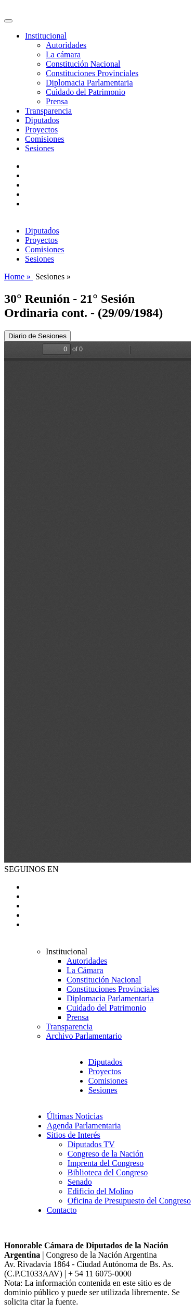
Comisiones (44, 138)
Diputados (42, 120)
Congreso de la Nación (106, 1153)
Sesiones (39, 148)
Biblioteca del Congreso (108, 1172)
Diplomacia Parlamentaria (89, 82)
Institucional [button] (46, 35)
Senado (80, 1181)
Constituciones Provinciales (92, 73)
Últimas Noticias (75, 1116)
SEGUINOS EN (31, 869)
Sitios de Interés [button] (73, 1134)
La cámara (63, 54)
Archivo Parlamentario (84, 1035)
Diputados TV (91, 1144)
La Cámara (85, 970)
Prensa (57, 101)
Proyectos (41, 129)
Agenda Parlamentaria (84, 1125)
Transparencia (48, 110)
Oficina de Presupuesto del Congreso (129, 1200)
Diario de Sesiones (37, 336)
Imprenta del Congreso (106, 1163)
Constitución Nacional (83, 63)
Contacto (62, 1210)
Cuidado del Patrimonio (85, 92)
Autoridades (66, 45)
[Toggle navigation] (8, 20)
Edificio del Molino (100, 1191)
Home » (18, 276)
